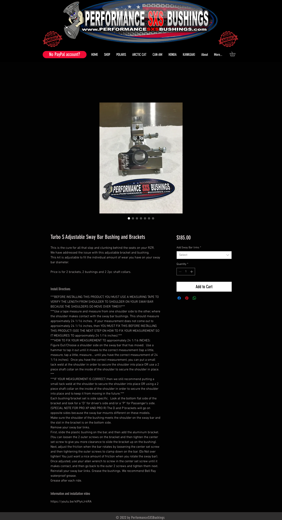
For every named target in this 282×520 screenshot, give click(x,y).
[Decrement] (179, 271)
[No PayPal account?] (65, 54)
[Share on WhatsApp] (194, 298)
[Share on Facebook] (179, 298)
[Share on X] (202, 298)
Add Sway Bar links (189, 247)
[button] (121, 55)
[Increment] (191, 271)
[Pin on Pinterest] (186, 298)
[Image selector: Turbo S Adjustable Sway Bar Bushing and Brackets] (129, 218)
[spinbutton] (185, 271)
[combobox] (204, 255)
